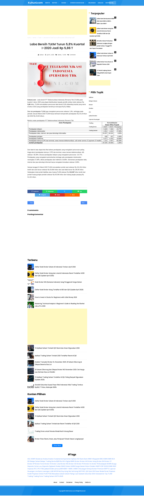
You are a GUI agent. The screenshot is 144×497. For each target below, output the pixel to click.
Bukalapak (102, 464)
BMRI (72, 461)
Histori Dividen (90, 466)
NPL (83, 471)
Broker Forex (39, 464)
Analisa (45, 459)
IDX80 (110, 466)
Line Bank (38, 471)
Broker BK (100, 461)
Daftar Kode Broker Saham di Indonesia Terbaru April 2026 (55, 267)
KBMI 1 (65, 469)
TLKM (64, 55)
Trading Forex (93, 127)
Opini (90, 471)
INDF (114, 466)
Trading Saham (93, 130)
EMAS (63, 466)
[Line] (79, 191)
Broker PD (80, 464)
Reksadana (55, 474)
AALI (29, 459)
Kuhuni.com (72, 491)
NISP (80, 471)
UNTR (56, 476)
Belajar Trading (45, 461)
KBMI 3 (76, 469)
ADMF (33, 459)
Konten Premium (98, 469)
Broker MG (65, 464)
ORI (93, 471)
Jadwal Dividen (93, 116)
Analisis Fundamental (55, 459)
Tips (106, 474)
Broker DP (31, 464)
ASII (78, 459)
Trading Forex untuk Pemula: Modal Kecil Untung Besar (54, 431)
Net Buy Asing (63, 471)
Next (84, 203)
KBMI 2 (71, 469)
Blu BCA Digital (65, 461)
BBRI (110, 459)
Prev (31, 203)
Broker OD (72, 464)
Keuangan (82, 469)
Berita (60, 55)
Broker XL (87, 464)
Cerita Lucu (38, 466)
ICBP (102, 466)
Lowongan (46, 471)
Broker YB (95, 464)
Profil (45, 474)
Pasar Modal (99, 471)
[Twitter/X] (64, 191)
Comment (73, 55)
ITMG (42, 469)
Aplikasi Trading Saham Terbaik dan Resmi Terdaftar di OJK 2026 (57, 424)
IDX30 (106, 466)
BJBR (58, 461)
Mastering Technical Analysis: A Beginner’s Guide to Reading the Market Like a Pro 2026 (59, 305)
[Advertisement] (57, 22)
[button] (72, 195)
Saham (62, 474)
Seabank (81, 474)
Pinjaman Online (37, 474)
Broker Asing (92, 461)
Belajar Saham (93, 101)
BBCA (102, 459)
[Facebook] (34, 191)
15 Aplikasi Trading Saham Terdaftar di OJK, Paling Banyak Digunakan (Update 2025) (59, 378)
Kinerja (89, 469)
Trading (91, 123)
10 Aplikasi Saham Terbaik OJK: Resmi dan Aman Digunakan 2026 (57, 348)
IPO (90, 112)
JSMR (61, 469)
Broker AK (83, 461)
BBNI (106, 459)
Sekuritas (88, 474)
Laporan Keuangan (94, 119)
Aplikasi (91, 97)
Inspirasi (30, 469)
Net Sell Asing (73, 471)
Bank (82, 459)
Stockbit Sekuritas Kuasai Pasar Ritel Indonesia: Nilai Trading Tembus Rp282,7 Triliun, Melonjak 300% (59, 386)
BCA (113, 459)
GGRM (73, 466)
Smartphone (100, 474)
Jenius (57, 469)
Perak (106, 471)
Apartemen (67, 459)
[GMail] (57, 195)
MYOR (56, 471)
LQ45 (51, 471)
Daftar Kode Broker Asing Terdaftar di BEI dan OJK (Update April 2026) (59, 290)
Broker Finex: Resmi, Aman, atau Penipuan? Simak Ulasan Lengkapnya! (59, 439)
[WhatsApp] (49, 191)
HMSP (98, 466)
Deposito (45, 466)
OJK (87, 471)
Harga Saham (80, 466)
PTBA (50, 474)
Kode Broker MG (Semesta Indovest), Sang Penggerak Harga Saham (58, 282)
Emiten (67, 466)
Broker (91, 104)
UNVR (61, 476)
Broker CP (107, 461)
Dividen (91, 108)
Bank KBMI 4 (88, 459)
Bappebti (96, 459)
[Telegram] (42, 195)
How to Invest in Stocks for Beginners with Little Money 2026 (56, 297)
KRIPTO (106, 469)
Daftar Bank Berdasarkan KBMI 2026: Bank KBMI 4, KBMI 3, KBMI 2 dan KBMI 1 (105, 21)
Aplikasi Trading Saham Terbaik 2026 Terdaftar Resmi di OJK (55, 356)
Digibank (52, 466)
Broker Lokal (56, 464)
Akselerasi (39, 459)
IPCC (35, 469)
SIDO (93, 474)
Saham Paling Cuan (71, 474)
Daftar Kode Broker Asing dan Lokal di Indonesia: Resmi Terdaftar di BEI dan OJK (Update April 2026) (59, 274)
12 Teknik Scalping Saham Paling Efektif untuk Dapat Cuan (104, 73)
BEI (28, 461)
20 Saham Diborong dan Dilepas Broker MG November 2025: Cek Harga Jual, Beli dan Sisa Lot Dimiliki (59, 371)
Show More (57, 445)
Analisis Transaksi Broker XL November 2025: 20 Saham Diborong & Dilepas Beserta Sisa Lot (58, 363)
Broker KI (48, 464)
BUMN (109, 464)
